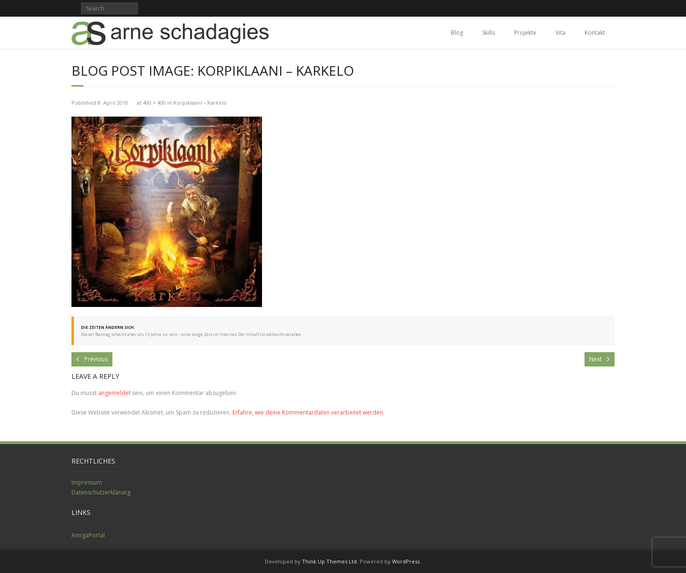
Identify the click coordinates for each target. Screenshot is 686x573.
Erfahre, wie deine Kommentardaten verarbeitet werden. (308, 412)
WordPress (406, 561)
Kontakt (595, 33)
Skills (488, 33)
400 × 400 (154, 102)
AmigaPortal (88, 535)
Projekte (525, 33)
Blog (457, 33)
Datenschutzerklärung (101, 492)
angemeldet (114, 393)
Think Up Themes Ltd (329, 561)
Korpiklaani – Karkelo (200, 102)
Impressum (86, 482)
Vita (560, 33)
